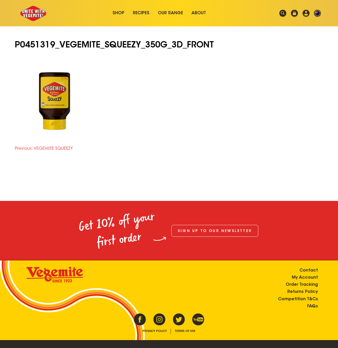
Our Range (170, 13)
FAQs (312, 306)
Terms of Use (185, 331)
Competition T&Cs (298, 299)
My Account (305, 278)
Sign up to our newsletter (215, 231)
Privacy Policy (155, 331)
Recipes (141, 13)
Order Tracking (302, 285)
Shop (118, 13)
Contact (308, 270)
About (198, 13)
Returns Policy (302, 292)
